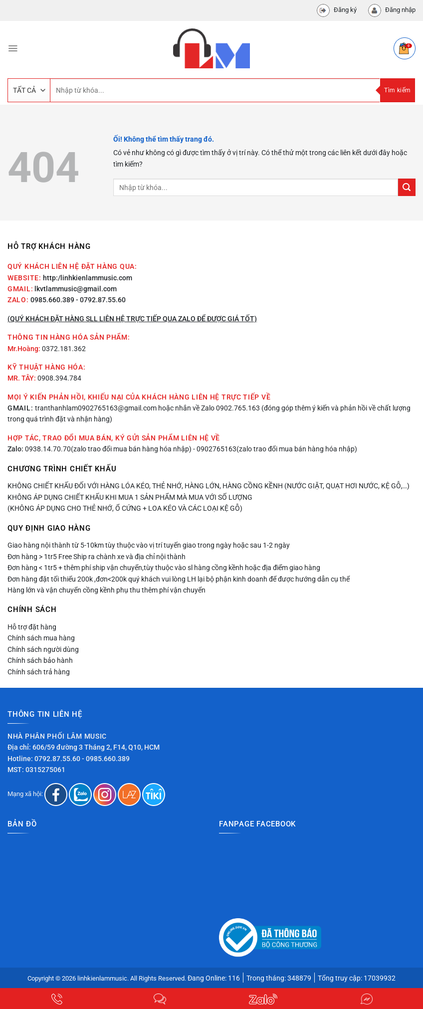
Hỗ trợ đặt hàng (31, 627)
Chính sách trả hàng (38, 672)
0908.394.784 (59, 378)
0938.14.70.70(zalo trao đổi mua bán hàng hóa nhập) (108, 449)
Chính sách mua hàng (41, 638)
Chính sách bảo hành (40, 660)
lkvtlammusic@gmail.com (75, 289)
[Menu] (12, 48)
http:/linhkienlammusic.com (87, 278)
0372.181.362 (64, 349)
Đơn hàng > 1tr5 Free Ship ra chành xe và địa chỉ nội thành (96, 557)
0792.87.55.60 (57, 759)
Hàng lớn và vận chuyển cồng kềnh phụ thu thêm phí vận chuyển (106, 590)
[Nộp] (407, 187)
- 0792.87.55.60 (101, 300)
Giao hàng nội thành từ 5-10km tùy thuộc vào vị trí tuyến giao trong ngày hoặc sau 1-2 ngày (148, 545)
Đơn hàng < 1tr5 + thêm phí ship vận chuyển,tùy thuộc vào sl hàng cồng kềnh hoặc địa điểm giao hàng (163, 568)
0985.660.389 (52, 300)
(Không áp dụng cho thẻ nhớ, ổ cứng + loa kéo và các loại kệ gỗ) (124, 508)
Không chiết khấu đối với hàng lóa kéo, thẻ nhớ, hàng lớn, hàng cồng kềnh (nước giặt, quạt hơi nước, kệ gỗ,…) (208, 486)
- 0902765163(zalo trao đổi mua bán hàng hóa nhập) (275, 449)
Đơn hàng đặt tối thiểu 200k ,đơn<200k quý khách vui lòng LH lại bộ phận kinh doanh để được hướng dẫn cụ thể (178, 579)
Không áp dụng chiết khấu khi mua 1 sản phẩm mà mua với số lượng (129, 497)
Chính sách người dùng (43, 649)
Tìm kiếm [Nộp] (397, 90)
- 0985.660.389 (106, 759)
